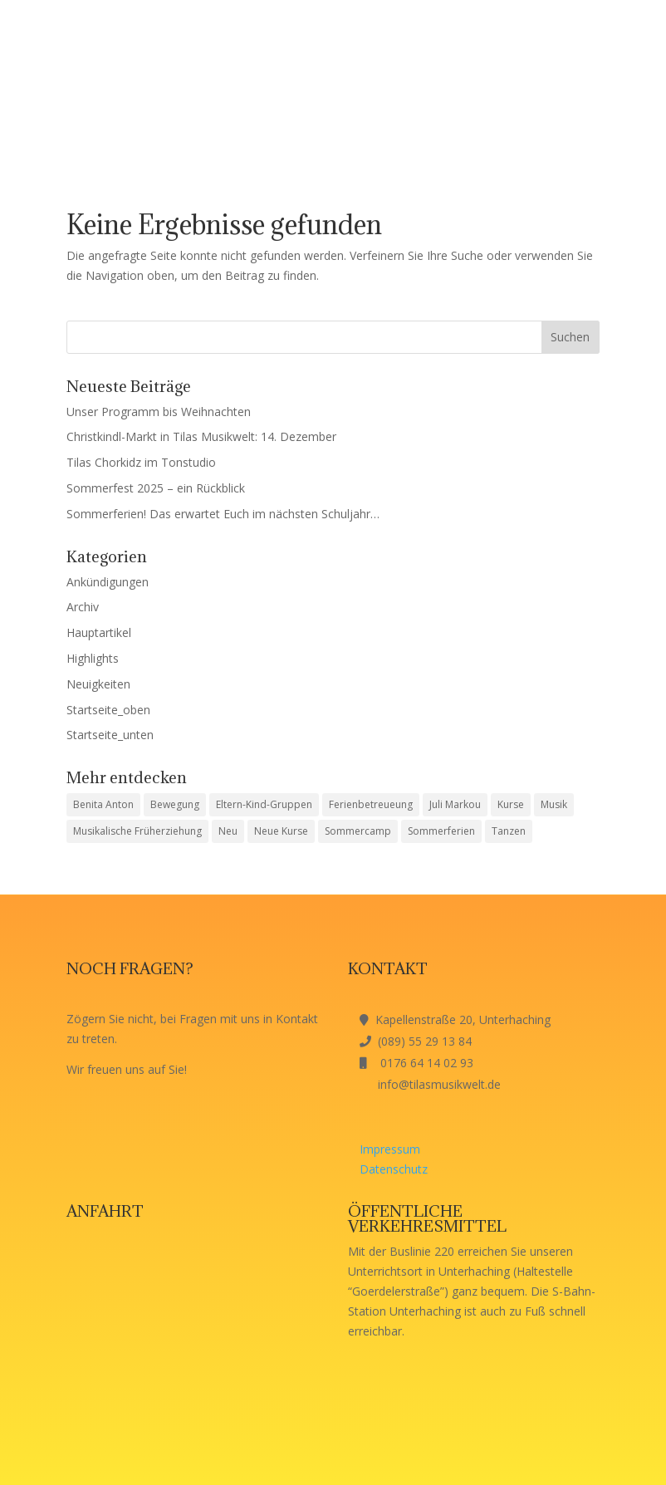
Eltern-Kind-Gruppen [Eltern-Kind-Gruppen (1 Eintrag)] (264, 804)
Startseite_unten (110, 734)
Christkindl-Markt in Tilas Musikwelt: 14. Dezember (201, 436)
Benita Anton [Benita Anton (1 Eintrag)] (103, 804)
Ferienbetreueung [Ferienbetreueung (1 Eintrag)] (371, 804)
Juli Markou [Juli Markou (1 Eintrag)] (455, 804)
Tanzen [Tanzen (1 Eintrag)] (509, 831)
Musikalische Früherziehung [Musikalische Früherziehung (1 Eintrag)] (137, 831)
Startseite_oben (108, 710)
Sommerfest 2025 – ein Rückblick (155, 488)
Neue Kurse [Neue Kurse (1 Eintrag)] (281, 831)
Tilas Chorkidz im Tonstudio (141, 462)
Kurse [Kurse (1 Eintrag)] (510, 804)
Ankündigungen (107, 582)
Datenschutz (394, 1169)
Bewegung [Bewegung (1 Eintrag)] (174, 804)
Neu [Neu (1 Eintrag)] (228, 831)
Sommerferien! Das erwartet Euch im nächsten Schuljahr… (223, 514)
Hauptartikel (98, 632)
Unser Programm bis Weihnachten (158, 411)
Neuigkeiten (98, 684)
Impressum (390, 1149)
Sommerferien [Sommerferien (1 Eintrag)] (441, 831)
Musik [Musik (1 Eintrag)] (554, 804)
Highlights (92, 658)
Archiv (82, 607)
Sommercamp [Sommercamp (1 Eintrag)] (358, 831)
